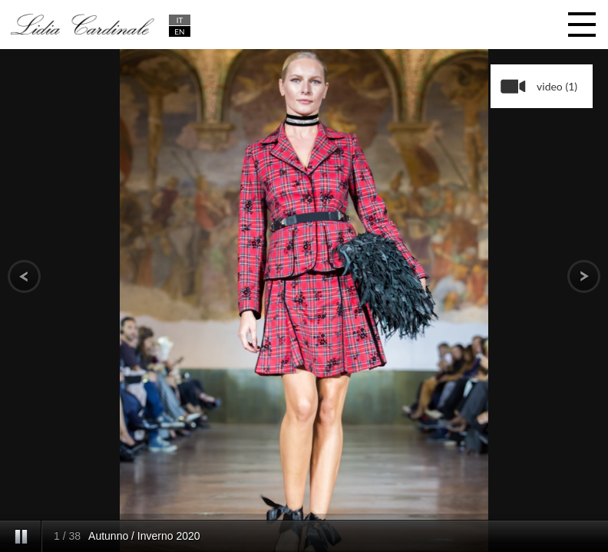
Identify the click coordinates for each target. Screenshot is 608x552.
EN (179, 31)
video (557, 86)
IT (180, 20)
